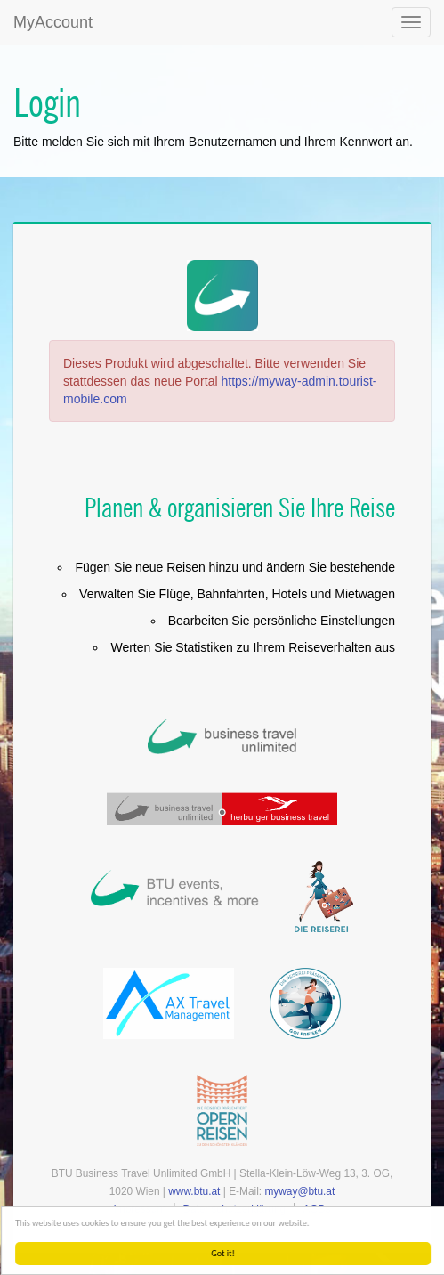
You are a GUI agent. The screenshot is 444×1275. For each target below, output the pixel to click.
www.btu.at (194, 1191)
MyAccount (53, 22)
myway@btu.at (299, 1191)
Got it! (229, 1253)
